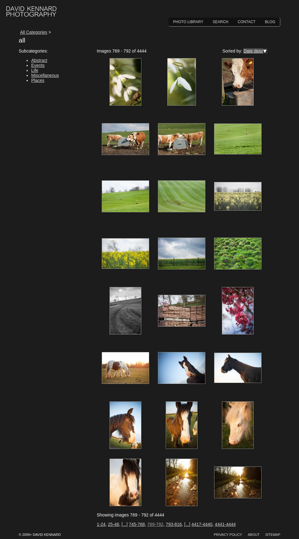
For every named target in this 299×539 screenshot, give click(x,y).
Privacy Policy (228, 534)
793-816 (174, 524)
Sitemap (272, 534)
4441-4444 (225, 524)
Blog (270, 22)
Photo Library (188, 22)
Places (37, 80)
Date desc (253, 50)
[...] (124, 524)
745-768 (137, 524)
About (254, 534)
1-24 (101, 524)
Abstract (39, 60)
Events (38, 65)
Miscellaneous (45, 75)
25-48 (113, 524)
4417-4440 (202, 524)
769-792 (155, 524)
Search (220, 22)
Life (34, 70)
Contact (247, 22)
